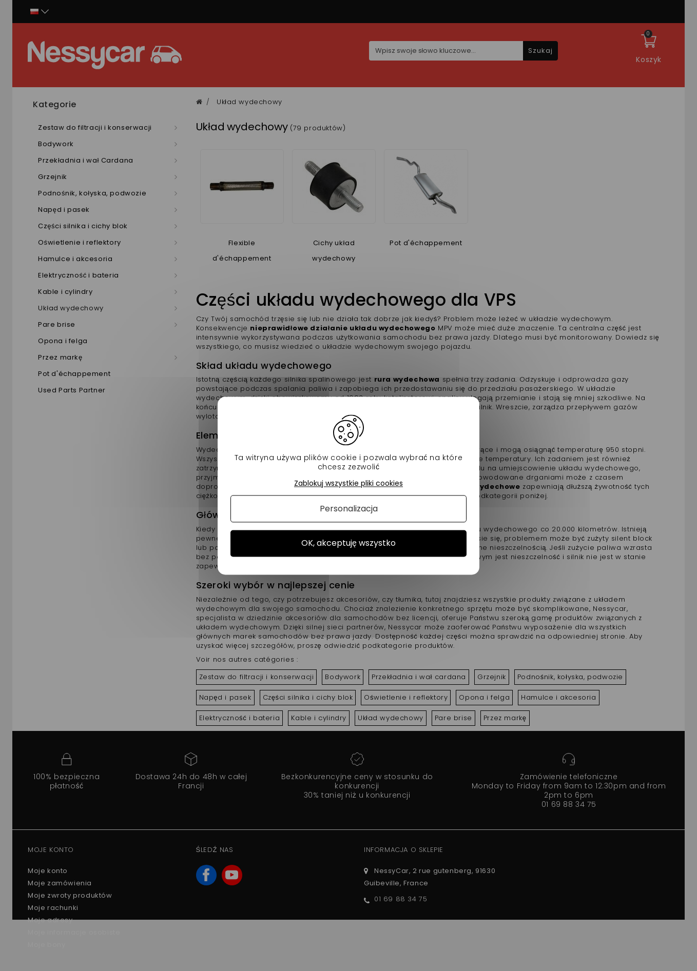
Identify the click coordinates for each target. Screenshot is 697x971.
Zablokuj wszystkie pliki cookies (348, 483)
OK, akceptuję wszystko (348, 543)
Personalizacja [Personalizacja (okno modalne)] (349, 509)
